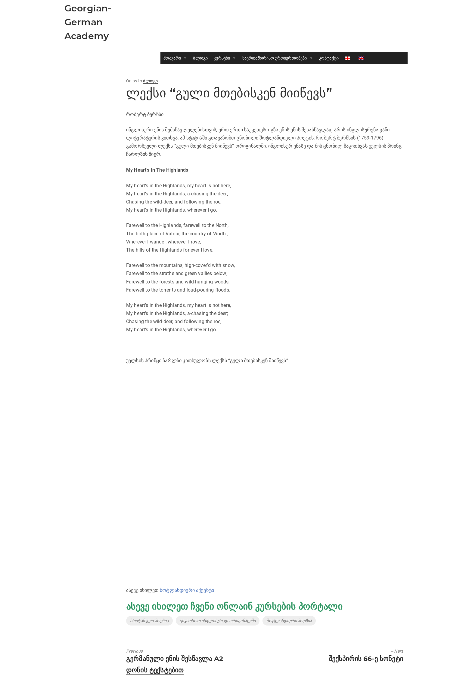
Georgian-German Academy (87, 22)
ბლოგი (200, 58)
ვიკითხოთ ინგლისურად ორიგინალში (218, 620)
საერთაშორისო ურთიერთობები (277, 58)
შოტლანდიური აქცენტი (187, 590)
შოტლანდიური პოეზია (289, 620)
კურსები (225, 58)
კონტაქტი (329, 58)
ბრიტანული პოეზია (149, 620)
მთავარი (175, 58)
